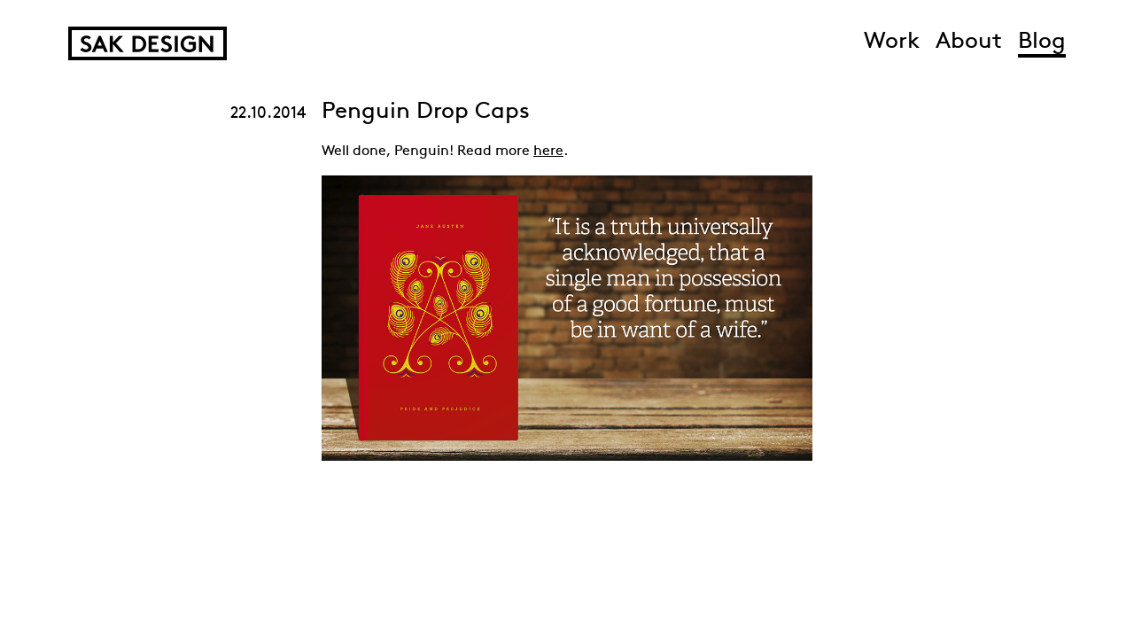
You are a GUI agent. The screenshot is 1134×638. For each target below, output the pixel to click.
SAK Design (147, 43)
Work (892, 42)
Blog (1042, 42)
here (548, 151)
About (969, 42)
